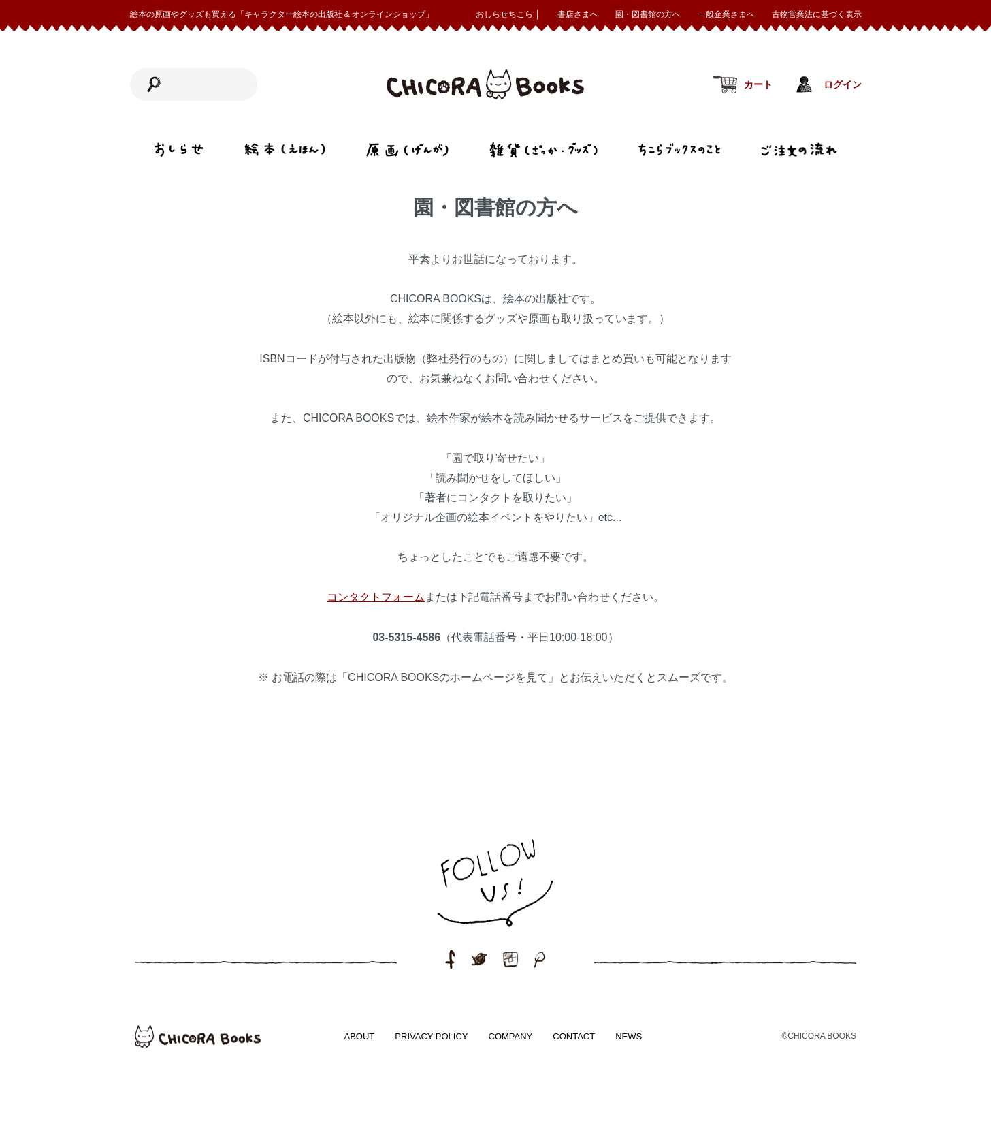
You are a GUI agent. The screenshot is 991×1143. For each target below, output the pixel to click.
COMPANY (511, 1036)
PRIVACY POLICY (431, 1036)
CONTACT (574, 1036)
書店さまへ (577, 14)
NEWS (628, 1036)
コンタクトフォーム (376, 597)
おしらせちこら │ (508, 14)
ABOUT (359, 1036)
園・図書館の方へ (648, 14)
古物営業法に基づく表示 (817, 14)
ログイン (843, 85)
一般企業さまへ (726, 14)
